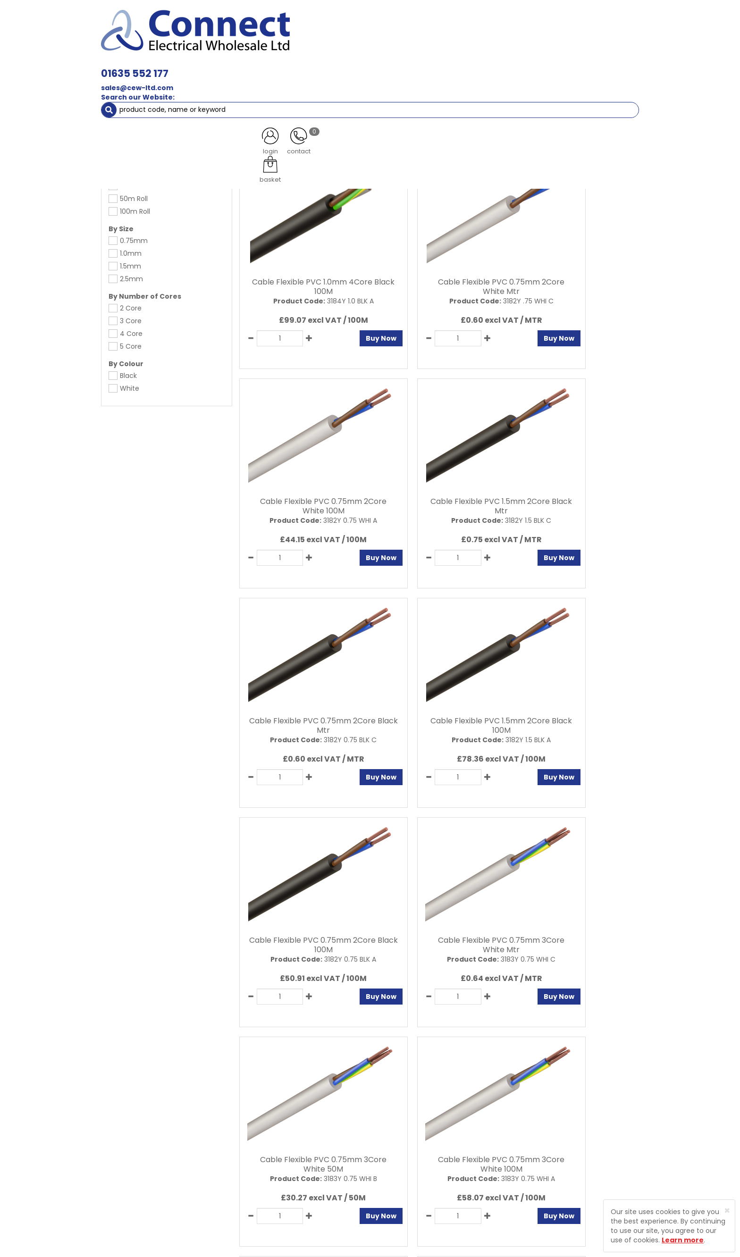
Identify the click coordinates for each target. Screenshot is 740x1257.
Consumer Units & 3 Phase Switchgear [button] (468, 66)
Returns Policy (289, 1185)
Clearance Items (503, 85)
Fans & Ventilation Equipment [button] (363, 85)
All (564, 1038)
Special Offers (568, 85)
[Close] (727, 1210)
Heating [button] (445, 85)
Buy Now (339, 331)
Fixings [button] (563, 66)
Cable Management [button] (260, 85)
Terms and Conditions (402, 1136)
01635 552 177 (267, 22)
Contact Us (285, 1136)
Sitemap (380, 1152)
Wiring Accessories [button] (354, 66)
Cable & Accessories (154, 104)
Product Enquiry (292, 1152)
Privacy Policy (388, 1119)
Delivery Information (300, 1169)
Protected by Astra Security (510, 1129)
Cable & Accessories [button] (269, 66)
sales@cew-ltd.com (270, 37)
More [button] (617, 85)
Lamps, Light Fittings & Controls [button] (163, 66)
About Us (281, 1119)
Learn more (683, 1240)
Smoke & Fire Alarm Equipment (159, 85)
